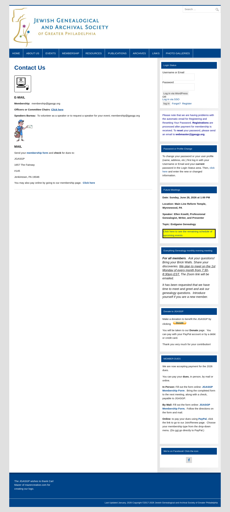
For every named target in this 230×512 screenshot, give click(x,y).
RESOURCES (94, 53)
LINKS (156, 53)
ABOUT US (32, 53)
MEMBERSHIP (70, 53)
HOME (16, 53)
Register (187, 103)
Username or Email (173, 72)
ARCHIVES (139, 53)
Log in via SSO (170, 99)
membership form (38, 152)
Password (168, 82)
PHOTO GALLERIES (178, 53)
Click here (88, 182)
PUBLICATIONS (117, 53)
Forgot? (176, 103)
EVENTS (51, 53)
